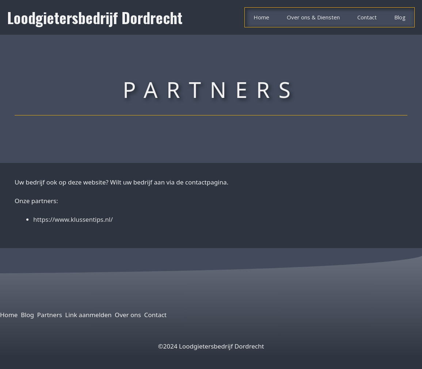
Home (261, 17)
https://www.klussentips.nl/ (73, 219)
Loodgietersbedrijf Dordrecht (94, 17)
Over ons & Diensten (313, 17)
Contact (367, 17)
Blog (400, 17)
